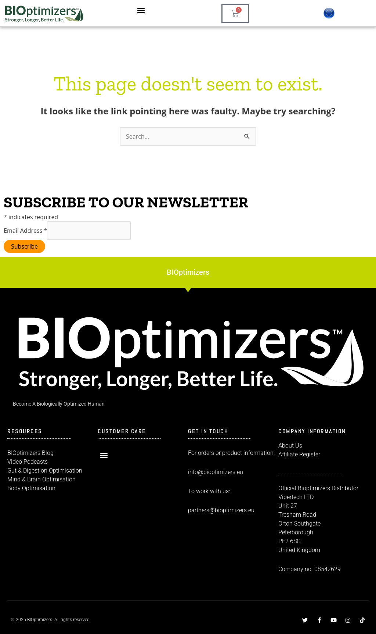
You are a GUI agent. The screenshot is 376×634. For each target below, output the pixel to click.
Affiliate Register (299, 454)
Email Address (25, 231)
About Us (290, 445)
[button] (141, 10)
